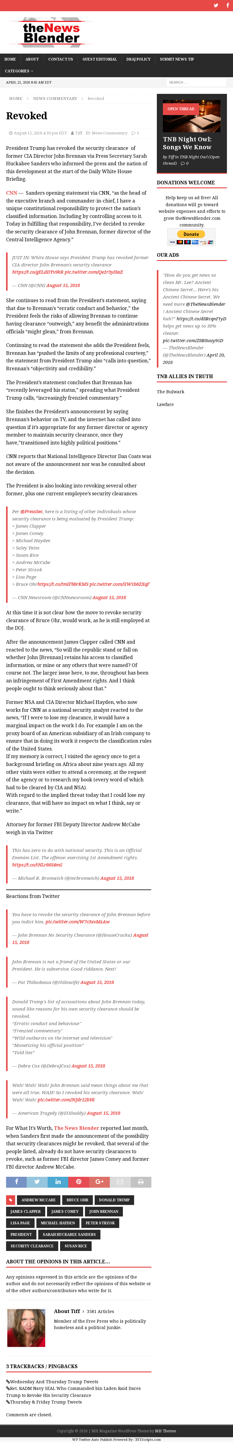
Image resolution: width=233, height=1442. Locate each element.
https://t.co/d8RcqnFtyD (201, 318)
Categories (17, 70)
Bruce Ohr (77, 1200)
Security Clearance (32, 1246)
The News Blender (76, 1127)
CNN (11, 193)
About (32, 59)
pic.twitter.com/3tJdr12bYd (66, 1099)
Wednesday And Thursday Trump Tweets (54, 1381)
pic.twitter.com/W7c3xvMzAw (78, 921)
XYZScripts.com (148, 1439)
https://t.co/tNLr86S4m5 (37, 864)
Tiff (78, 132)
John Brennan (103, 1211)
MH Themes (165, 1430)
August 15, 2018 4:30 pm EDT (40, 132)
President (21, 1234)
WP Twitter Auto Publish (92, 1439)
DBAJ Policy (138, 59)
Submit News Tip (177, 59)
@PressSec (31, 511)
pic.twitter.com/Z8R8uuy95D (193, 340)
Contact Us (60, 59)
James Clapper (26, 1211)
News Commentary (109, 132)
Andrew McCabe (39, 1200)
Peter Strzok (100, 1223)
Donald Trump (114, 1200)
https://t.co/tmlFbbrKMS (62, 584)
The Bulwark (170, 391)
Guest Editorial (100, 59)
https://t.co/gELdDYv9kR (37, 272)
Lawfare (165, 404)
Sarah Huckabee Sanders (69, 1234)
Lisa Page (20, 1223)
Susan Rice (76, 1246)
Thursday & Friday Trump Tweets (46, 1401)
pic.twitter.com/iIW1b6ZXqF (119, 584)
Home (10, 59)
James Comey (65, 1211)
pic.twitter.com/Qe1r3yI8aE (94, 272)
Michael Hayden (58, 1223)
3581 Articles (100, 1311)
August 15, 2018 (63, 285)
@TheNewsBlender (205, 304)
